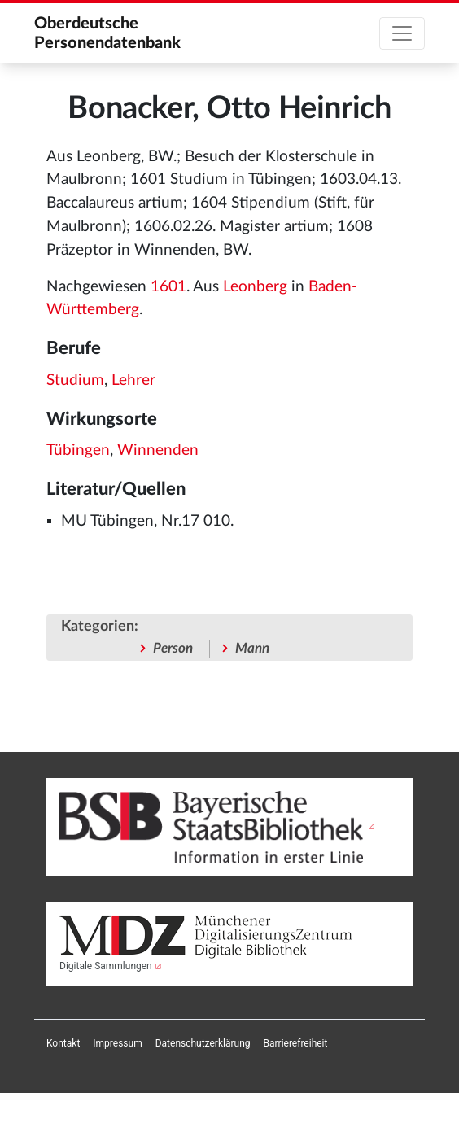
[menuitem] (63, 1043)
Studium (75, 380)
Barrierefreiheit (296, 1043)
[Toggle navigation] (402, 33)
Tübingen (78, 450)
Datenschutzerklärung (203, 1043)
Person (173, 648)
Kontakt (63, 1043)
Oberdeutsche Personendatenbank (107, 33)
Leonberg (255, 287)
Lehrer (133, 380)
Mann (252, 648)
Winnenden (158, 450)
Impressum (117, 1043)
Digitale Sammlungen (105, 966)
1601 (168, 287)
